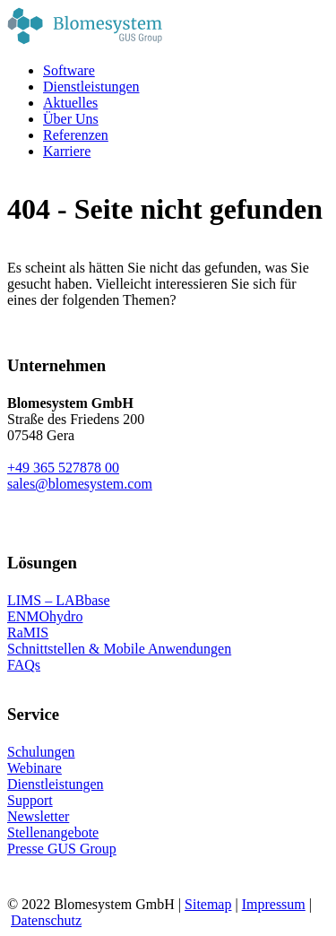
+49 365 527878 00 (63, 467)
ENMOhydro (44, 616)
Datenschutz (46, 920)
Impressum (274, 904)
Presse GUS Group (61, 848)
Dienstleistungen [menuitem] (91, 86)
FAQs (23, 664)
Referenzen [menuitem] (75, 135)
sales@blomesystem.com (79, 483)
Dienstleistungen (55, 784)
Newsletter (38, 816)
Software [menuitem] (69, 70)
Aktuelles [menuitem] (70, 102)
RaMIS (27, 632)
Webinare (34, 768)
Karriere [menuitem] (66, 151)
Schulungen (41, 751)
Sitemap (208, 904)
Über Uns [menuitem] (71, 118)
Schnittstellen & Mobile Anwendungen (119, 648)
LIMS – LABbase (58, 600)
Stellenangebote (53, 832)
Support (30, 800)
